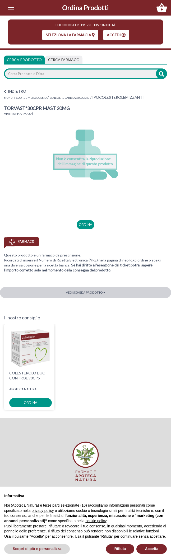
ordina (85, 224)
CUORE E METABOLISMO (31, 97)
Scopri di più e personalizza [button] (37, 549)
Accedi (116, 35)
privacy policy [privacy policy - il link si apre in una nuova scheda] (43, 510)
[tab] (63, 60)
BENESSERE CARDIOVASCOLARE (69, 97)
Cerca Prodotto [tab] (24, 59)
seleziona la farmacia (70, 35)
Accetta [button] (151, 549)
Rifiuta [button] (120, 549)
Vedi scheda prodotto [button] (85, 292)
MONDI (8, 97)
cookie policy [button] (95, 521)
